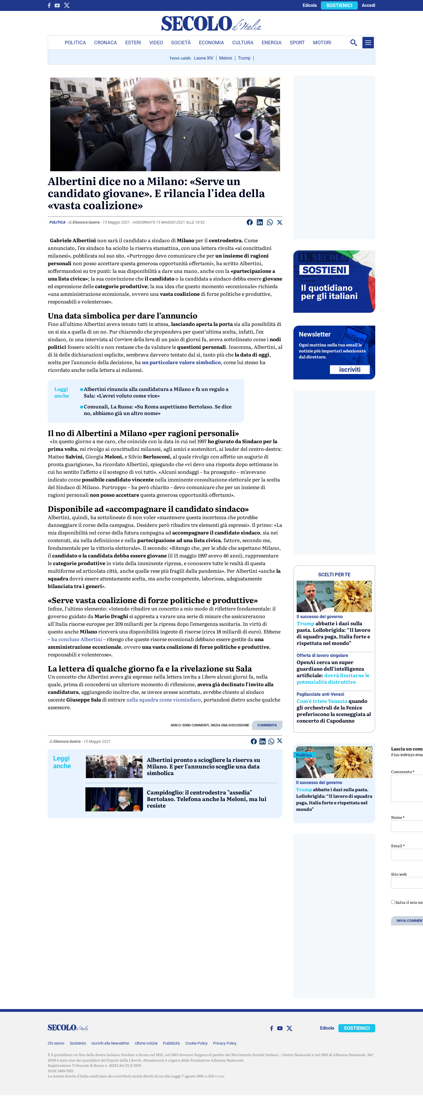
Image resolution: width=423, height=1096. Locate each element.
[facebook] (49, 5)
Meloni (225, 58)
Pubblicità (171, 1043)
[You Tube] (57, 5)
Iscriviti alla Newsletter (110, 1043)
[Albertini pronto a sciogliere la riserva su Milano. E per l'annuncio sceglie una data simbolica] (114, 767)
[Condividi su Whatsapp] (270, 223)
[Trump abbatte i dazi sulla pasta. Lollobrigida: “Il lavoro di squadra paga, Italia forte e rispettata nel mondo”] (334, 596)
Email (398, 845)
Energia (272, 42)
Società (181, 42)
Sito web (399, 874)
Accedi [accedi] (368, 5)
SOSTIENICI (339, 5)
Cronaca (105, 42)
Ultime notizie (146, 1043)
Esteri (133, 42)
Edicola (310, 5)
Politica (75, 42)
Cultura (243, 42)
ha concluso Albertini (76, 639)
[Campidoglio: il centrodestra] (114, 799)
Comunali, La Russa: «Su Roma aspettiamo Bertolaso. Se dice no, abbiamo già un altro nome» (158, 409)
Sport (297, 42)
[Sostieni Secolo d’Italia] (334, 311)
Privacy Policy (225, 1043)
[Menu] (368, 42)
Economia (211, 42)
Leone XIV (203, 58)
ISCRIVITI (350, 369)
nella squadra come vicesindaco (163, 699)
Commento (402, 771)
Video (156, 42)
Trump (244, 58)
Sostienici (78, 1043)
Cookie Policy (196, 1043)
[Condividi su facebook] (250, 223)
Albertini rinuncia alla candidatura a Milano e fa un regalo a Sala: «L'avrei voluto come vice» (156, 392)
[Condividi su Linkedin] (260, 223)
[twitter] (67, 5)
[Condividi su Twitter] (279, 223)
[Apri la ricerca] (353, 42)
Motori (322, 42)
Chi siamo (56, 1043)
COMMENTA (267, 725)
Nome (397, 817)
